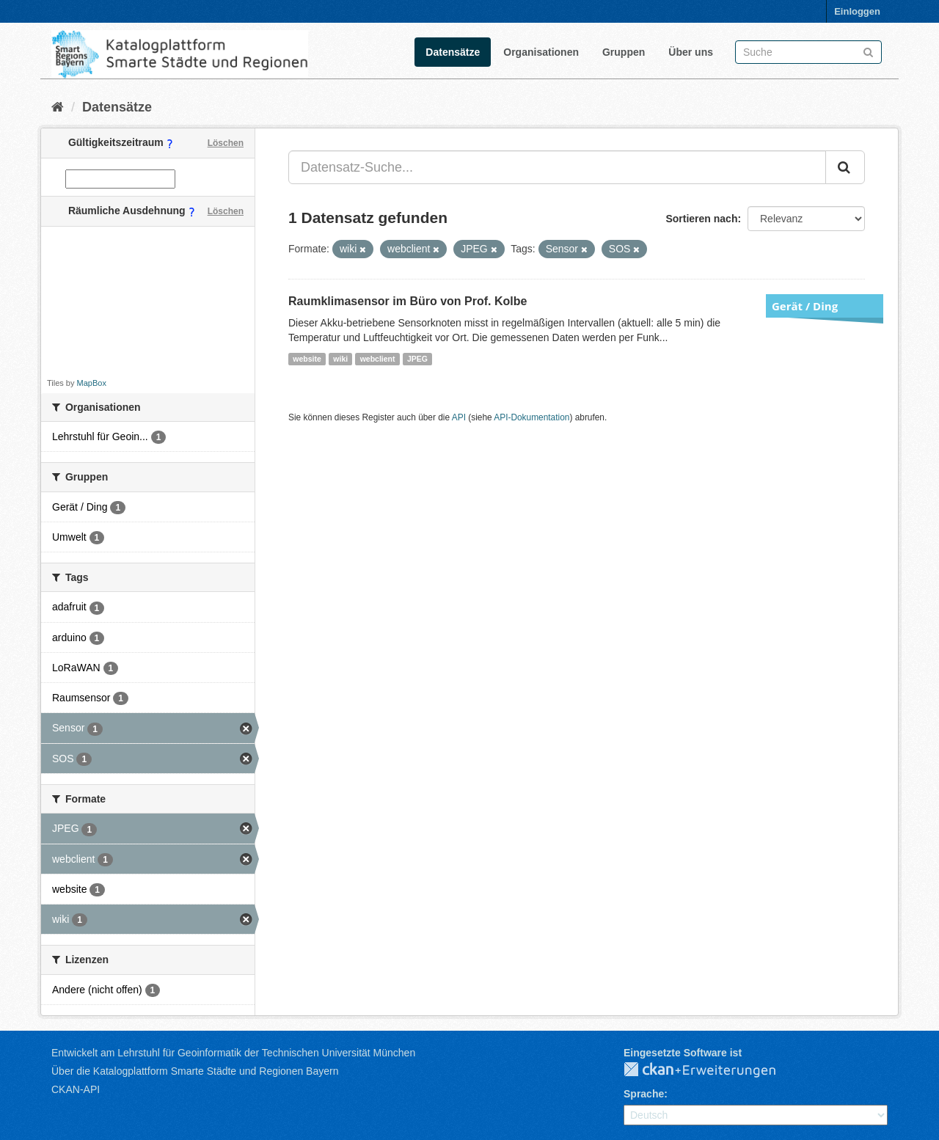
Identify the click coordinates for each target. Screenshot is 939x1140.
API (459, 417)
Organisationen (541, 52)
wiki (340, 358)
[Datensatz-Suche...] (557, 167)
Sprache (644, 1094)
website (307, 358)
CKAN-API (75, 1089)
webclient (377, 358)
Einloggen (857, 11)
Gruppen (623, 52)
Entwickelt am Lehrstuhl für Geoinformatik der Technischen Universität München (233, 1053)
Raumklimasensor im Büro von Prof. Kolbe (407, 301)
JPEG (417, 358)
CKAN (712, 1070)
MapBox (91, 383)
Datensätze (452, 52)
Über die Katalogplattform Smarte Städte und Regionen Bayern (194, 1071)
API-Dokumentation (531, 417)
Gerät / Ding (805, 306)
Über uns (690, 52)
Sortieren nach (701, 218)
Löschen (226, 143)
